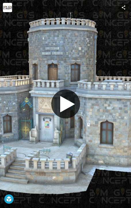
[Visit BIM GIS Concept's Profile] (7, 7)
